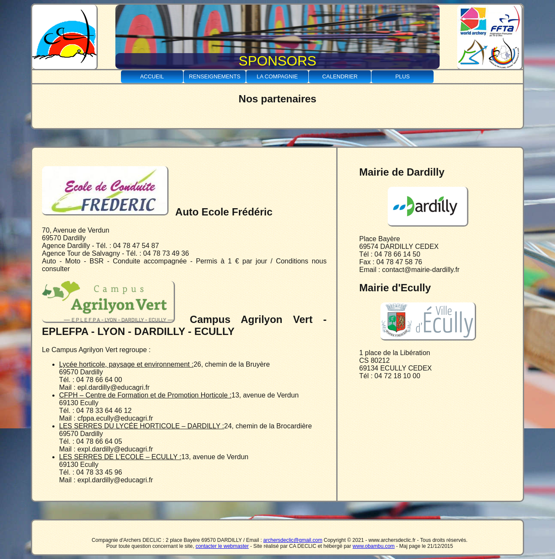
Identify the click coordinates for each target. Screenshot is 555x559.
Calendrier (340, 76)
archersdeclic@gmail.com (293, 540)
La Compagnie (277, 76)
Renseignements (214, 76)
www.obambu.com (374, 546)
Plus (402, 76)
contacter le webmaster (222, 546)
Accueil (152, 76)
